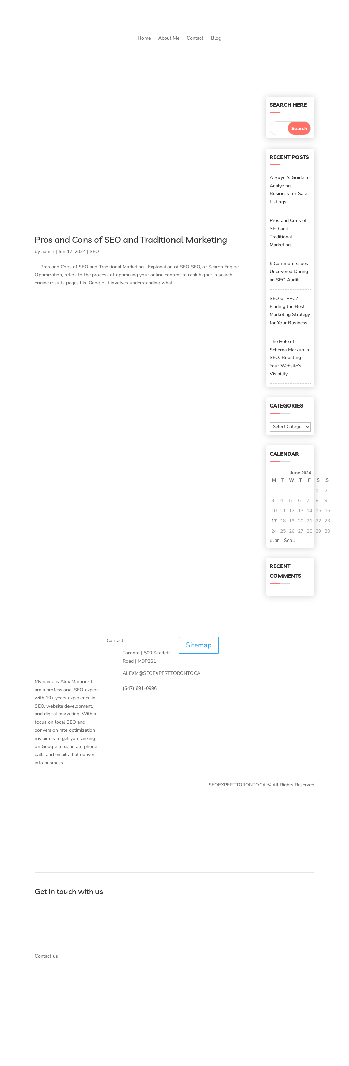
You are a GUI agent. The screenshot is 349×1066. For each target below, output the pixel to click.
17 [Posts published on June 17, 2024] (274, 521)
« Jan (275, 540)
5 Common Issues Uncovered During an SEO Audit (289, 271)
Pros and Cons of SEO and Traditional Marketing (131, 239)
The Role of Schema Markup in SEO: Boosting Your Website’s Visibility (289, 357)
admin (47, 251)
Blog (216, 38)
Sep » (289, 540)
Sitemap (199, 645)
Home (144, 38)
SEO (94, 251)
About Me (168, 38)
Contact (195, 38)
